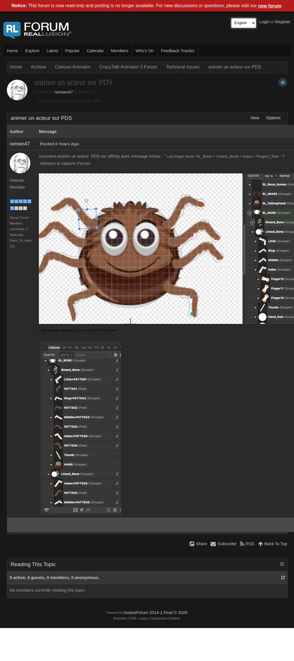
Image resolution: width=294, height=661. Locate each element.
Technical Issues (182, 66)
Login (264, 21)
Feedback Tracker (178, 51)
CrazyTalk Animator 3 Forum (128, 66)
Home (12, 51)
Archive (38, 66)
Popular (72, 51)
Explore (32, 51)
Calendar (95, 51)
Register (283, 21)
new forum (269, 5)
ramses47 (64, 92)
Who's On (144, 51)
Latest (52, 51)
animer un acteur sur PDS (234, 66)
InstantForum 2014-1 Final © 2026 (155, 612)
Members (120, 51)
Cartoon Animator (73, 66)
